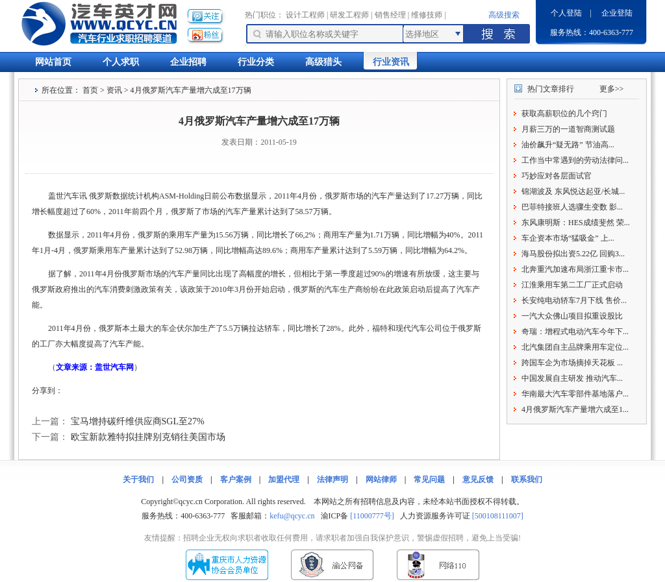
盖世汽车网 (114, 367)
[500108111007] (497, 515)
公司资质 (187, 479)
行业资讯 (391, 62)
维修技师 (426, 14)
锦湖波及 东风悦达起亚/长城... (573, 191)
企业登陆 (617, 13)
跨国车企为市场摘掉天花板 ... (572, 362)
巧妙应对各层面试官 (556, 175)
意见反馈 (478, 479)
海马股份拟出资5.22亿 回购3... (573, 253)
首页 (90, 90)
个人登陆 (566, 13)
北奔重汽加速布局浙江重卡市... (575, 269)
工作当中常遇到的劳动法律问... (575, 160)
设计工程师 (305, 14)
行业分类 (256, 62)
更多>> (611, 88)
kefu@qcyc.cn (292, 515)
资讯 (114, 90)
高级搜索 (504, 14)
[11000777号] (372, 515)
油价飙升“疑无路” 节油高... (567, 144)
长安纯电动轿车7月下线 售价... (574, 300)
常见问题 (429, 479)
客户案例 (235, 479)
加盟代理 (283, 479)
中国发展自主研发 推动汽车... (572, 378)
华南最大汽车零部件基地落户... (575, 393)
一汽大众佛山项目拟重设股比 (572, 316)
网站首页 (53, 62)
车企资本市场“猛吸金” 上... (567, 238)
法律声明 (332, 479)
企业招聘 (188, 62)
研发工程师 (349, 14)
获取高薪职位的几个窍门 (564, 113)
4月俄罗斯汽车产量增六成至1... (575, 409)
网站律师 (381, 479)
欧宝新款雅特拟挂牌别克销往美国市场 (148, 437)
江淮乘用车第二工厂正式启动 (572, 284)
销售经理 (390, 14)
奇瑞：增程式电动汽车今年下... (575, 331)
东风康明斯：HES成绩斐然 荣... (575, 222)
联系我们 (526, 479)
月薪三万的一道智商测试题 (568, 129)
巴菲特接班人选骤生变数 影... (572, 207)
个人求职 (121, 62)
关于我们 (138, 479)
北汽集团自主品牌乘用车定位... (575, 347)
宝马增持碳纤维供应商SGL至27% (138, 421)
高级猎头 (323, 62)
